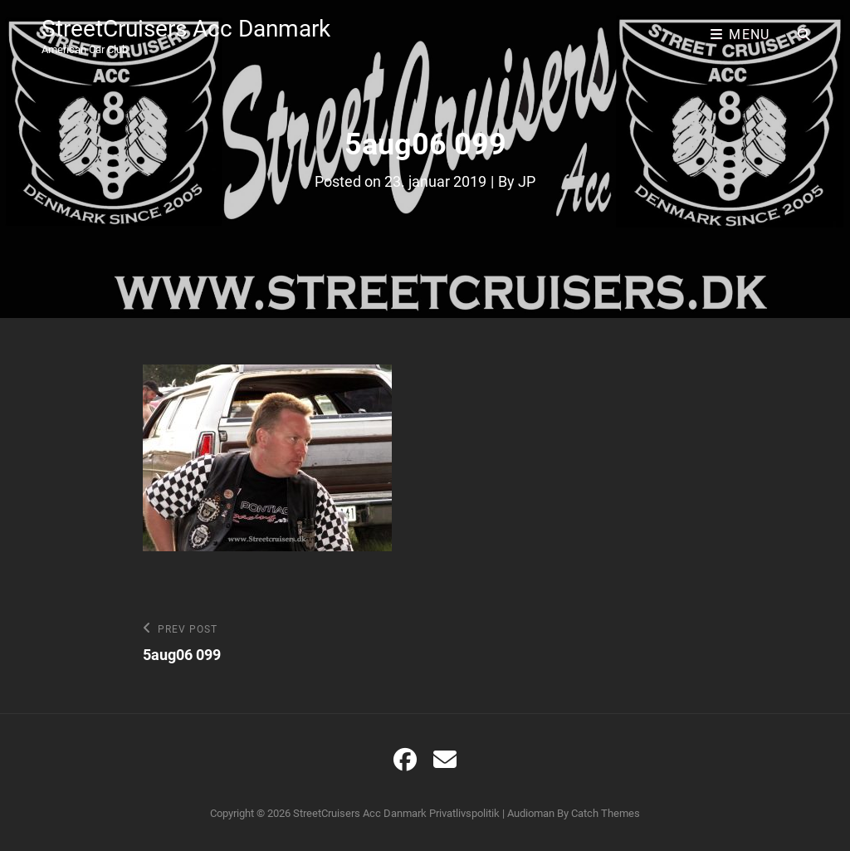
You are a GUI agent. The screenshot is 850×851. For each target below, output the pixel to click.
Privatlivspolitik (464, 813)
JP (526, 181)
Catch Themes (605, 813)
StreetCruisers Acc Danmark (186, 28)
